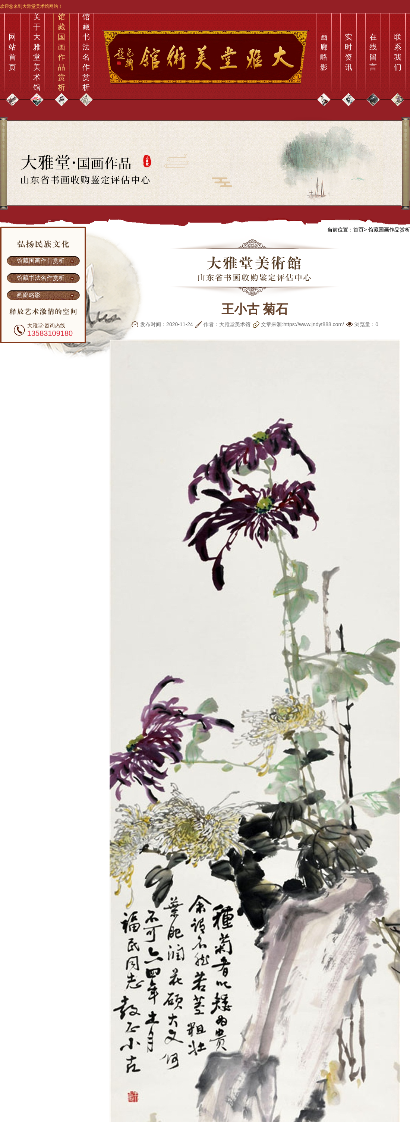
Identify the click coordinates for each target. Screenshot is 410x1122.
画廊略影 (324, 52)
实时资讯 (348, 52)
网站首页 (12, 52)
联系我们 (397, 52)
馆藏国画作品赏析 (61, 52)
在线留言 (373, 52)
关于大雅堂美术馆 (37, 52)
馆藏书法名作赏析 (86, 52)
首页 (358, 230)
